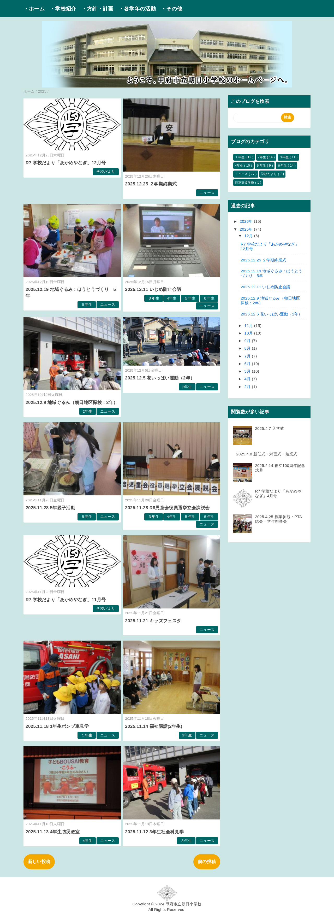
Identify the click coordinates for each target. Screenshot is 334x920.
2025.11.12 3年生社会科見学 (154, 831)
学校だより (105, 172)
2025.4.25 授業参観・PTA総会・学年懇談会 (278, 519)
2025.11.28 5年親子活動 (50, 507)
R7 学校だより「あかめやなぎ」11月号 (66, 599)
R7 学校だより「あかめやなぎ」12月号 (66, 162)
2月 (248, 386)
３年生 (153, 298)
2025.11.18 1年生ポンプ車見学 (57, 726)
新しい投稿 (39, 861)
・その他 (171, 8)
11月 (249, 325)
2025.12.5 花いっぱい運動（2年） (160, 378)
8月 (248, 348)
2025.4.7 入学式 (269, 428)
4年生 (172, 298)
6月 (248, 363)
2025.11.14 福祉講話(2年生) (153, 726)
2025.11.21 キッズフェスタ (153, 620)
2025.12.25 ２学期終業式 (151, 183)
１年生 (86, 735)
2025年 (247, 229)
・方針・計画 (98, 8)
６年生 (208, 298)
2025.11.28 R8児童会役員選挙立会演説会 (167, 507)
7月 (248, 356)
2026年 (247, 221)
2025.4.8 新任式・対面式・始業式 (266, 454)
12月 (249, 235)
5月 (248, 371)
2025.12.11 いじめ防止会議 (153, 289)
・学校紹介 (63, 8)
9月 (248, 340)
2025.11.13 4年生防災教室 (53, 831)
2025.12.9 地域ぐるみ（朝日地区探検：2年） (72, 402)
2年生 (87, 411)
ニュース (207, 193)
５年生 (86, 305)
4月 (248, 379)
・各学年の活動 (137, 8)
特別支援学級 (245, 182)
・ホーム (34, 8)
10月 (249, 333)
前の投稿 (207, 861)
